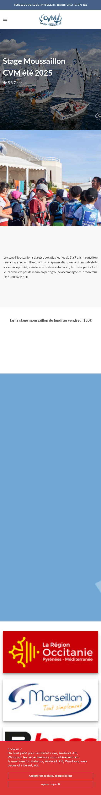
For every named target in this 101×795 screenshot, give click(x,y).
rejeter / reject (50, 784)
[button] (5, 19)
